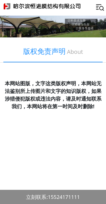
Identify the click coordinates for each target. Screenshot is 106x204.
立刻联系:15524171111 (53, 197)
